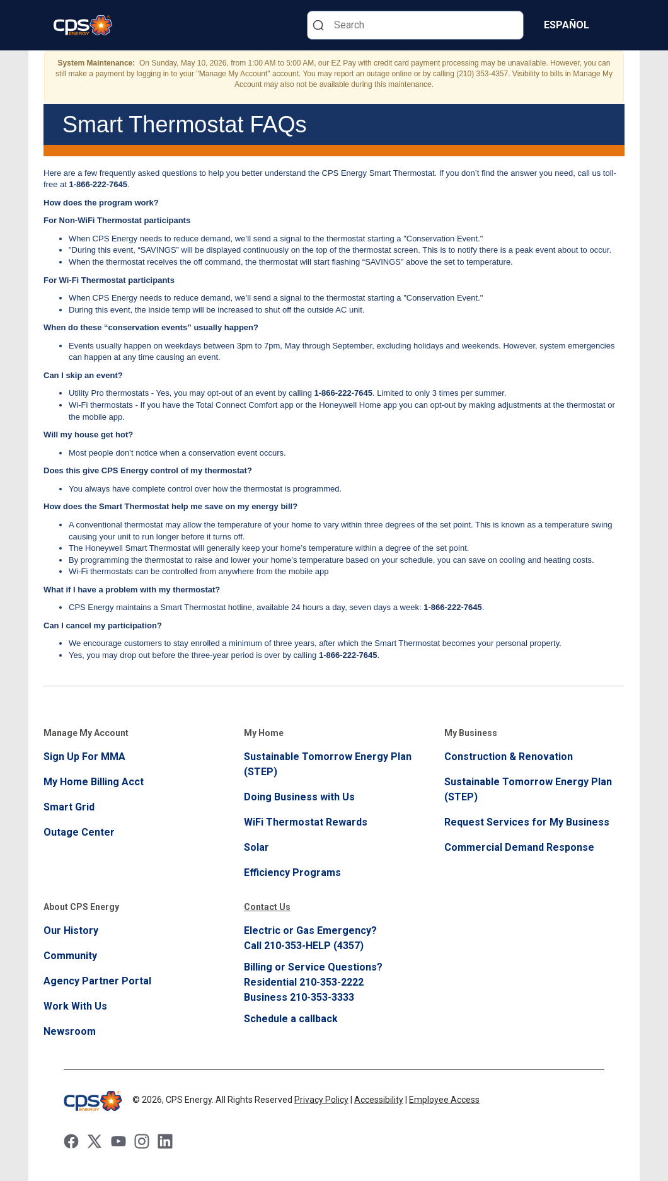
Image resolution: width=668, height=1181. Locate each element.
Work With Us (75, 1006)
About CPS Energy (81, 907)
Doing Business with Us (299, 797)
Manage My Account (86, 733)
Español (566, 25)
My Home (264, 733)
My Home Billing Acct (93, 782)
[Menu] (617, 25)
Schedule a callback (291, 1019)
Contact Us (267, 907)
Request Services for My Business (526, 822)
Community (70, 956)
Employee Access (444, 1100)
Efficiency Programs (292, 873)
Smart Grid (69, 807)
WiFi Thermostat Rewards (305, 822)
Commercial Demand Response (519, 847)
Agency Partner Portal (97, 981)
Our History (70, 930)
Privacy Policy (321, 1100)
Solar (256, 847)
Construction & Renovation (508, 757)
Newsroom (69, 1031)
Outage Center (79, 832)
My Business (470, 733)
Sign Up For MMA (84, 757)
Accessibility (378, 1100)
